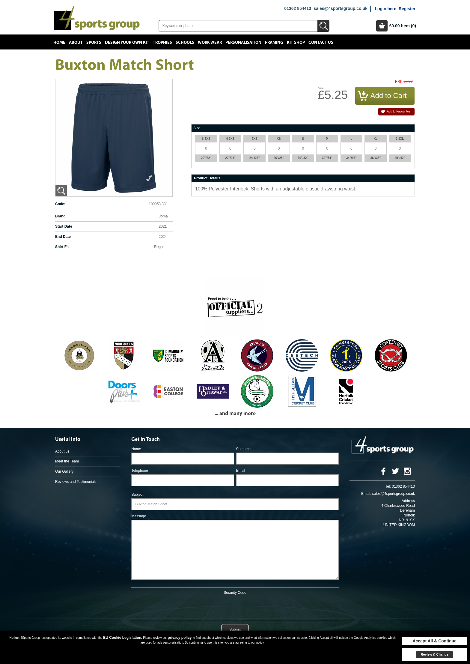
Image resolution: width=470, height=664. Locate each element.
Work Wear (210, 43)
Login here (385, 8)
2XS (254, 138)
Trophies (162, 43)
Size (196, 128)
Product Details (207, 178)
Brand (60, 216)
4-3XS (230, 138)
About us (62, 451)
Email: (366, 494)
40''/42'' (400, 158)
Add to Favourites (398, 111)
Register (407, 8)
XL (376, 138)
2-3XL (400, 138)
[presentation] (235, 606)
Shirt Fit (62, 247)
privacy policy (180, 638)
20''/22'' (206, 158)
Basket (382, 26)
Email (240, 470)
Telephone (139, 470)
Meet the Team (67, 461)
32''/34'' (327, 158)
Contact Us (320, 43)
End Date (63, 237)
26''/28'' (279, 158)
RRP (399, 81)
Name (136, 449)
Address (408, 501)
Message (138, 516)
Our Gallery (64, 471)
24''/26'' (254, 158)
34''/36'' (351, 158)
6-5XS (206, 138)
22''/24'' (230, 158)
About (76, 43)
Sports (93, 43)
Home (59, 43)
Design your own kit (127, 43)
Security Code (235, 593)
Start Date (63, 226)
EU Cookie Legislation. (122, 638)
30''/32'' (303, 158)
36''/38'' (375, 158)
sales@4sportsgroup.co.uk (340, 8)
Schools (185, 43)
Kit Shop (296, 43)
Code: (60, 204)
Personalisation (243, 43)
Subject (137, 494)
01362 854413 (297, 8)
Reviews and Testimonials (76, 482)
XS (279, 138)
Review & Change (434, 654)
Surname (243, 449)
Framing (274, 43)
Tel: (388, 486)
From (320, 88)
